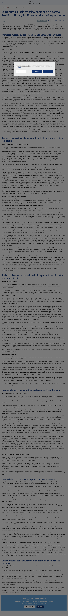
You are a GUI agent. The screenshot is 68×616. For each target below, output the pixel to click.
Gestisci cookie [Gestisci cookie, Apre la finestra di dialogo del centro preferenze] (21, 71)
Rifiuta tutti (37, 71)
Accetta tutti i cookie (48, 71)
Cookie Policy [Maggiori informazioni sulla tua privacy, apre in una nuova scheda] (19, 67)
